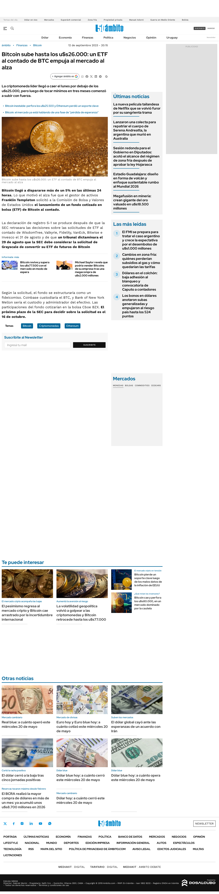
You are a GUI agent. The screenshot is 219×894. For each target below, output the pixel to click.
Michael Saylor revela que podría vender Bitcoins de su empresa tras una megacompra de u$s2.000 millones (91, 269)
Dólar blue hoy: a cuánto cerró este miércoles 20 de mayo (80, 777)
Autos (161, 843)
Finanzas (87, 37)
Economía (65, 37)
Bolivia (185, 20)
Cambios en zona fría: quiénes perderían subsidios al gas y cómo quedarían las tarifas (141, 260)
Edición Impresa (98, 843)
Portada (10, 837)
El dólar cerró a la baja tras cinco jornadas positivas (23, 777)
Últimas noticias (36, 837)
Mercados (49, 20)
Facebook (14, 823)
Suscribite (89, 345)
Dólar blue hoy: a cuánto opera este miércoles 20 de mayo (135, 777)
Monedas (118, 385)
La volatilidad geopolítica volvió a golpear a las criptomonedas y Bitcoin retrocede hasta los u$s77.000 (81, 613)
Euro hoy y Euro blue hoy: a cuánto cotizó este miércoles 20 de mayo (82, 726)
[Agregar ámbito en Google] (64, 76)
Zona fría (92, 20)
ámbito (6, 45)
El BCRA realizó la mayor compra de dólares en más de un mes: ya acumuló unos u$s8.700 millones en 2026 (25, 800)
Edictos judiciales (171, 849)
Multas (198, 849)
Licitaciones (12, 855)
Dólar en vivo (30, 20)
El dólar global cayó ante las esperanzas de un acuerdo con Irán (135, 726)
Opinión (151, 37)
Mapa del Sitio (51, 849)
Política (108, 37)
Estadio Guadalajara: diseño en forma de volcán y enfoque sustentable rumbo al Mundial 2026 (136, 180)
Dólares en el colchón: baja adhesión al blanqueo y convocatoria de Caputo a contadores (139, 281)
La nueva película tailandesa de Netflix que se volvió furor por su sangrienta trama (136, 108)
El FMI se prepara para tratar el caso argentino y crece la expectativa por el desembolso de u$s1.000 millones (141, 240)
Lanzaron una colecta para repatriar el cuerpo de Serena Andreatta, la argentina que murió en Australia (134, 130)
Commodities (142, 385)
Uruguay (172, 37)
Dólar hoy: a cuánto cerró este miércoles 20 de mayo (80, 800)
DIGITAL (71, 866)
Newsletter (211, 37)
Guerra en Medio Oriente (162, 20)
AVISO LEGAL (141, 849)
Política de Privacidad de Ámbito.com (97, 849)
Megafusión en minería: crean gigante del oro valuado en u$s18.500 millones (132, 202)
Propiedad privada (113, 20)
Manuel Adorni (136, 20)
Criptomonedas (49, 326)
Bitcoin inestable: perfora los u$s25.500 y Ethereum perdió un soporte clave (52, 106)
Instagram (22, 823)
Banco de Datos (130, 837)
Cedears (156, 385)
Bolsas (129, 385)
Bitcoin (37, 45)
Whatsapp (49, 823)
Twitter (5, 823)
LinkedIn (31, 823)
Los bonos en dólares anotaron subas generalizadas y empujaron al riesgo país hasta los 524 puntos (139, 305)
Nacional (32, 843)
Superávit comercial (71, 20)
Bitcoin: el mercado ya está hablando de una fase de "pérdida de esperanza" (52, 112)
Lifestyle (10, 843)
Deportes (71, 843)
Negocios (130, 37)
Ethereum (72, 326)
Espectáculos (184, 843)
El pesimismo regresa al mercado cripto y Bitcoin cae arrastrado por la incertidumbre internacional (27, 613)
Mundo (51, 843)
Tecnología (12, 849)
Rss (31, 849)
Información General (133, 843)
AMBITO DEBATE (142, 866)
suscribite (200, 28)
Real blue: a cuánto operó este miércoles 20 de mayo (26, 724)
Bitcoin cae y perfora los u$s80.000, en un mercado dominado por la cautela (147, 603)
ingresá (211, 28)
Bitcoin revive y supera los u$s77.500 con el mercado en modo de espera (34, 267)
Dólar (45, 37)
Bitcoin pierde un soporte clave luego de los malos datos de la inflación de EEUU (148, 580)
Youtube (40, 823)
